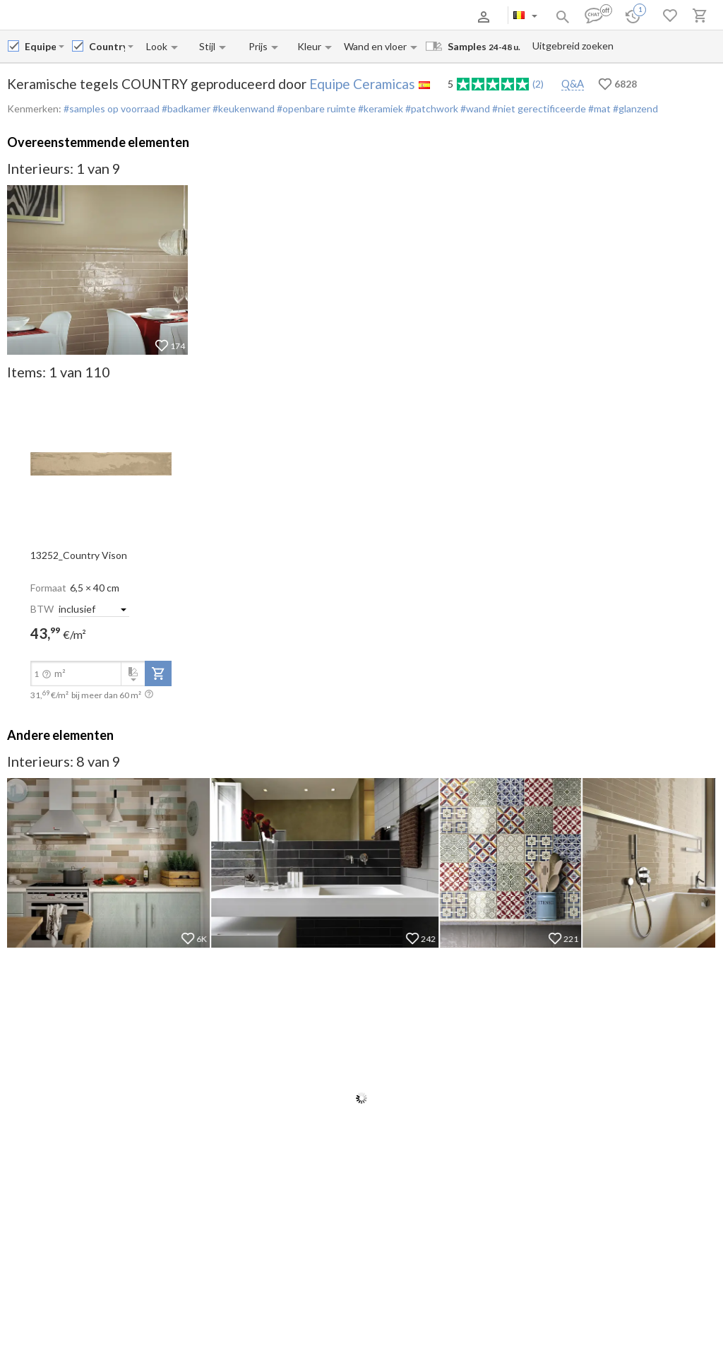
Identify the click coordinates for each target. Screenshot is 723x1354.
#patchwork (430, 108)
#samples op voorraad (112, 108)
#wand (474, 108)
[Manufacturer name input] (40, 46)
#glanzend (634, 108)
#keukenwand (242, 108)
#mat (598, 108)
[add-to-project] (158, 673)
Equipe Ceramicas (362, 84)
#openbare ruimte (315, 108)
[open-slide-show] (101, 463)
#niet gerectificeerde (538, 108)
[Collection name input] (107, 46)
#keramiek (379, 108)
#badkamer (185, 108)
